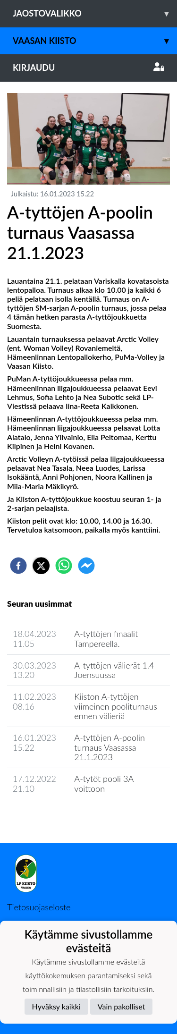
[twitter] (41, 565)
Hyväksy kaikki (56, 1006)
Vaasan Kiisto (95, 40)
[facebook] (18, 565)
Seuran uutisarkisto (49, 815)
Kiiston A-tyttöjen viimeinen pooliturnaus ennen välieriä (115, 706)
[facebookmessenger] (86, 565)
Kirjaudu (88, 67)
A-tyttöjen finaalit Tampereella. (106, 638)
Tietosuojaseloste (38, 907)
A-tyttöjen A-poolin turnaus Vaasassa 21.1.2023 (109, 747)
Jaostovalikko (95, 13)
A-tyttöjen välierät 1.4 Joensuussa (114, 670)
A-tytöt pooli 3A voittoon (103, 783)
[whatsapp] (63, 565)
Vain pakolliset (121, 1006)
